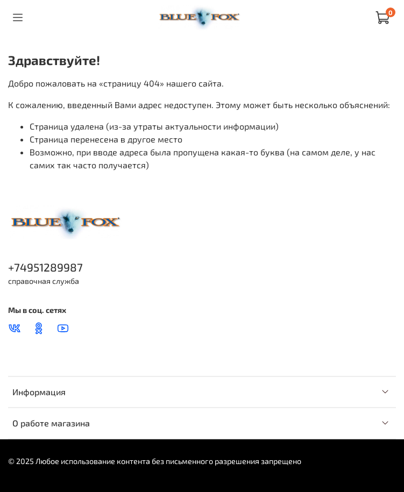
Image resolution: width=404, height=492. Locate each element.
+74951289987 (45, 267)
